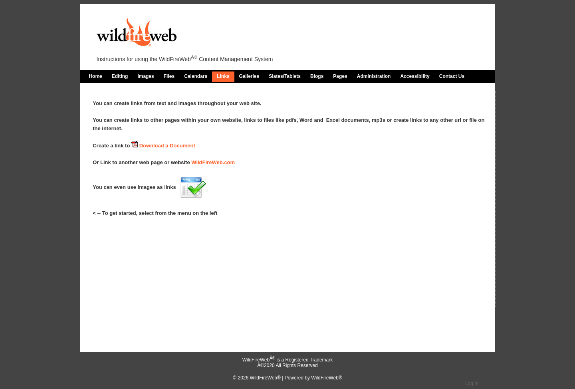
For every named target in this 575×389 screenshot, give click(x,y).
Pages (340, 76)
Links (223, 76)
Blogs (316, 76)
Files (169, 76)
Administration (374, 76)
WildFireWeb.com (213, 162)
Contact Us (451, 76)
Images (145, 76)
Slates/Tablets (285, 76)
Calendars (195, 76)
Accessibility (414, 76)
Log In (471, 383)
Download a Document (163, 146)
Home (95, 76)
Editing (120, 76)
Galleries (249, 76)
